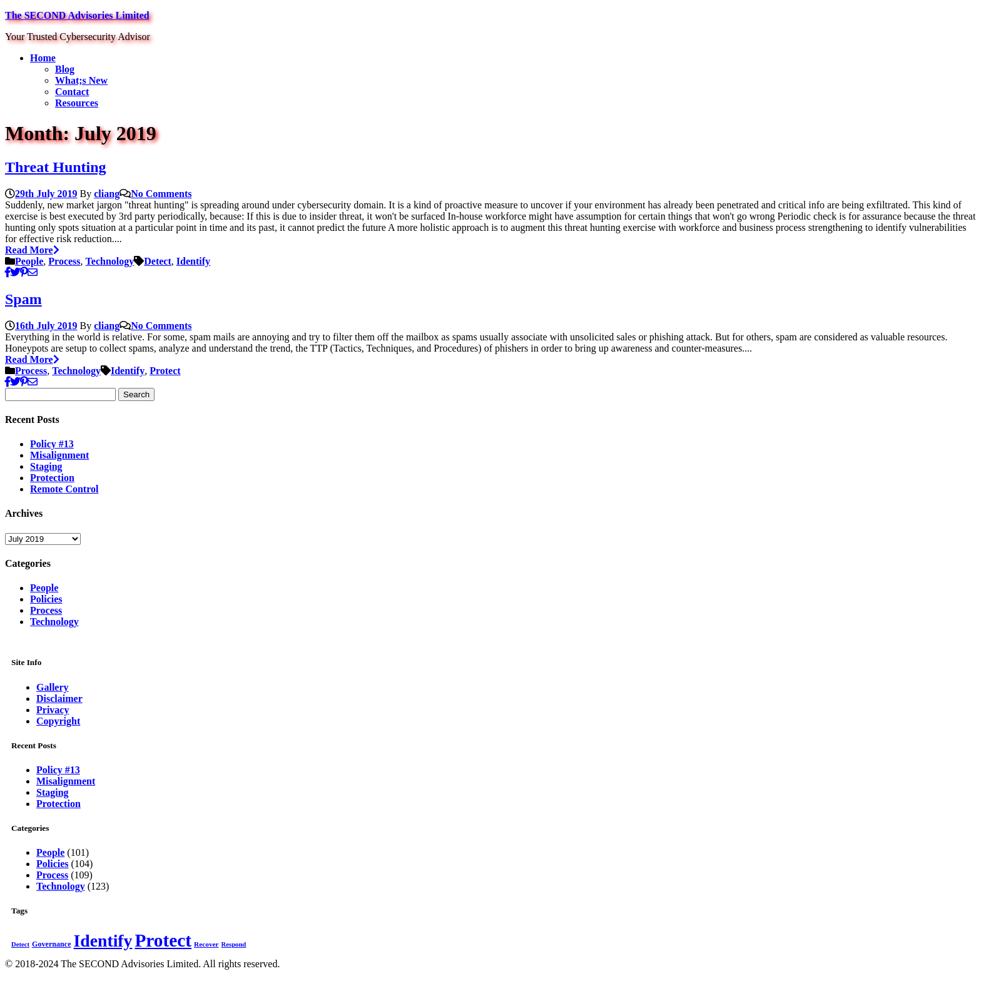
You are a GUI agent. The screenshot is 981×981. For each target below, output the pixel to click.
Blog (64, 69)
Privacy (52, 709)
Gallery (52, 687)
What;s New (81, 80)
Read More (32, 250)
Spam (23, 299)
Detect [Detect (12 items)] (20, 944)
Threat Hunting (55, 167)
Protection (52, 477)
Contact (72, 91)
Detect (157, 261)
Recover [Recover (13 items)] (206, 944)
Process (64, 261)
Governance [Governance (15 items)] (51, 944)
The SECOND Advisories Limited (77, 15)
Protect (165, 370)
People (29, 261)
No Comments (161, 193)
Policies (46, 599)
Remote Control (64, 489)
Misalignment (59, 455)
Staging (46, 466)
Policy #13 (52, 444)
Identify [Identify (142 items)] (103, 940)
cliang (106, 193)
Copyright (58, 721)
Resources (76, 103)
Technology (110, 261)
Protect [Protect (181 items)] (163, 940)
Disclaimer (59, 698)
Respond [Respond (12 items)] (234, 944)
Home (43, 58)
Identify (193, 261)
